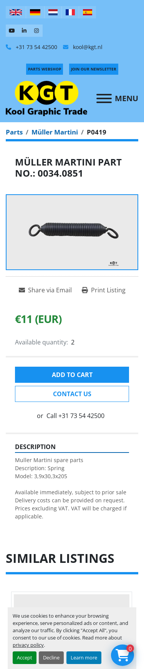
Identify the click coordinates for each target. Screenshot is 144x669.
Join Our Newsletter (93, 69)
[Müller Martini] (54, 132)
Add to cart (72, 375)
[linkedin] (24, 31)
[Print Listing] (104, 290)
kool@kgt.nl (87, 47)
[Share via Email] (45, 290)
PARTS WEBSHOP (44, 69)
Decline (51, 657)
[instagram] (36, 31)
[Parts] (14, 132)
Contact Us (72, 394)
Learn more (84, 657)
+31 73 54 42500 (35, 47)
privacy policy (28, 644)
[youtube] (12, 31)
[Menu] (104, 98)
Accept (24, 657)
